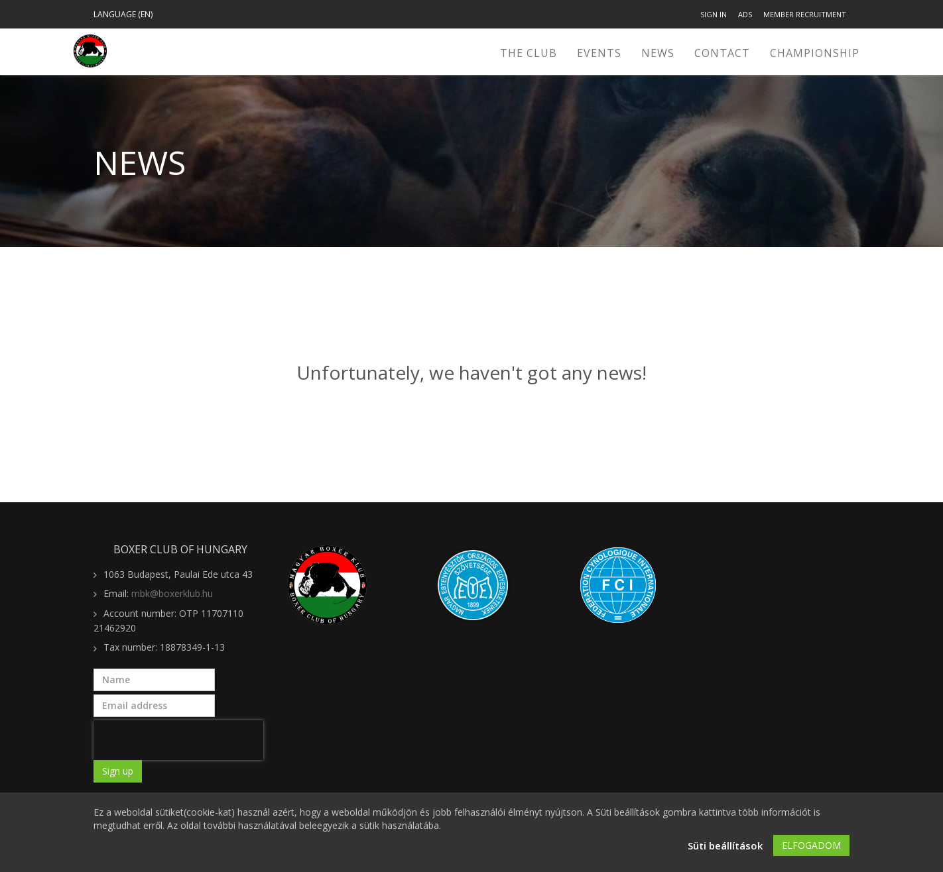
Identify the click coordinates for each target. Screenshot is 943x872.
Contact (722, 53)
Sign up (117, 771)
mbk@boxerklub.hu (172, 593)
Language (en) (123, 14)
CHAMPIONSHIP (814, 53)
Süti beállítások (725, 846)
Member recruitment (804, 14)
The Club (528, 53)
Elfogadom (811, 846)
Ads (745, 14)
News (657, 53)
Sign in (713, 14)
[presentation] (178, 740)
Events (599, 53)
